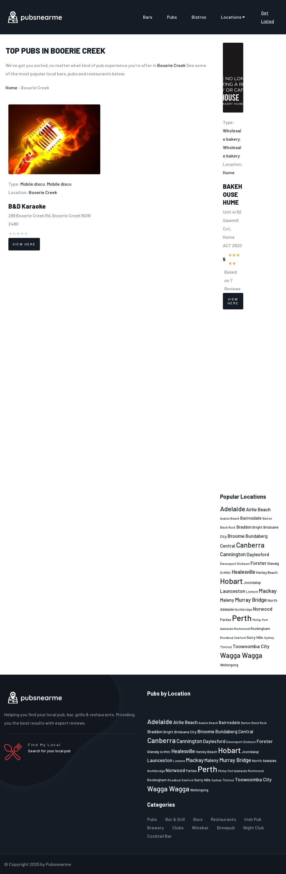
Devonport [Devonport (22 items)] (228, 563)
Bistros (199, 17)
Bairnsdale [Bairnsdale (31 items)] (251, 517)
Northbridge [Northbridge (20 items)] (243, 609)
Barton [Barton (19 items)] (267, 518)
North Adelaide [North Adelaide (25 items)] (264, 760)
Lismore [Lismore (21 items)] (252, 591)
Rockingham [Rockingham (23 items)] (260, 628)
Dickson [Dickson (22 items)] (243, 563)
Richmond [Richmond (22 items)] (242, 629)
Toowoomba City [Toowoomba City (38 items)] (251, 646)
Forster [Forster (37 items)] (258, 563)
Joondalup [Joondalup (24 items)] (252, 582)
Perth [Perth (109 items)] (242, 618)
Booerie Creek (78, 50)
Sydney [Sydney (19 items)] (269, 637)
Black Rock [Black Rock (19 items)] (227, 527)
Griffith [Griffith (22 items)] (225, 572)
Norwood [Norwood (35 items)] (262, 609)
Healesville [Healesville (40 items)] (243, 572)
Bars (147, 17)
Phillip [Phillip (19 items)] (256, 620)
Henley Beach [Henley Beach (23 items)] (267, 572)
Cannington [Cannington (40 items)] (233, 554)
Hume (229, 172)
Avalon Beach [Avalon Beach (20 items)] (229, 518)
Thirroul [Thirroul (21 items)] (226, 647)
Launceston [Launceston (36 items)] (232, 591)
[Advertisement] (250, 401)
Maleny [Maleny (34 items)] (227, 600)
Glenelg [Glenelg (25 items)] (273, 563)
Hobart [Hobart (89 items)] (231, 580)
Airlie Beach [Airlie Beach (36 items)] (258, 509)
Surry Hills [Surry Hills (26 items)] (255, 637)
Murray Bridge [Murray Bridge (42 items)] (251, 599)
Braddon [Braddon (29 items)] (244, 526)
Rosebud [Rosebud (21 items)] (226, 637)
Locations (233, 17)
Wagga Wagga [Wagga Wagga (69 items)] (241, 655)
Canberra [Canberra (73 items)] (250, 545)
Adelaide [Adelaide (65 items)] (232, 509)
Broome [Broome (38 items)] (236, 536)
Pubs (172, 17)
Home (11, 87)
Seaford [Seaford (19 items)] (240, 637)
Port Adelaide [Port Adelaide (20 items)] (237, 771)
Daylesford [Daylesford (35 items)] (258, 554)
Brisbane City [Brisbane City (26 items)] (185, 731)
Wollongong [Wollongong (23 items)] (229, 665)
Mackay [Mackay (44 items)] (268, 591)
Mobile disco (32, 184)
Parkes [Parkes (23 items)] (225, 619)
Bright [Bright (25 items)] (257, 527)
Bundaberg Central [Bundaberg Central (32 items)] (234, 731)
